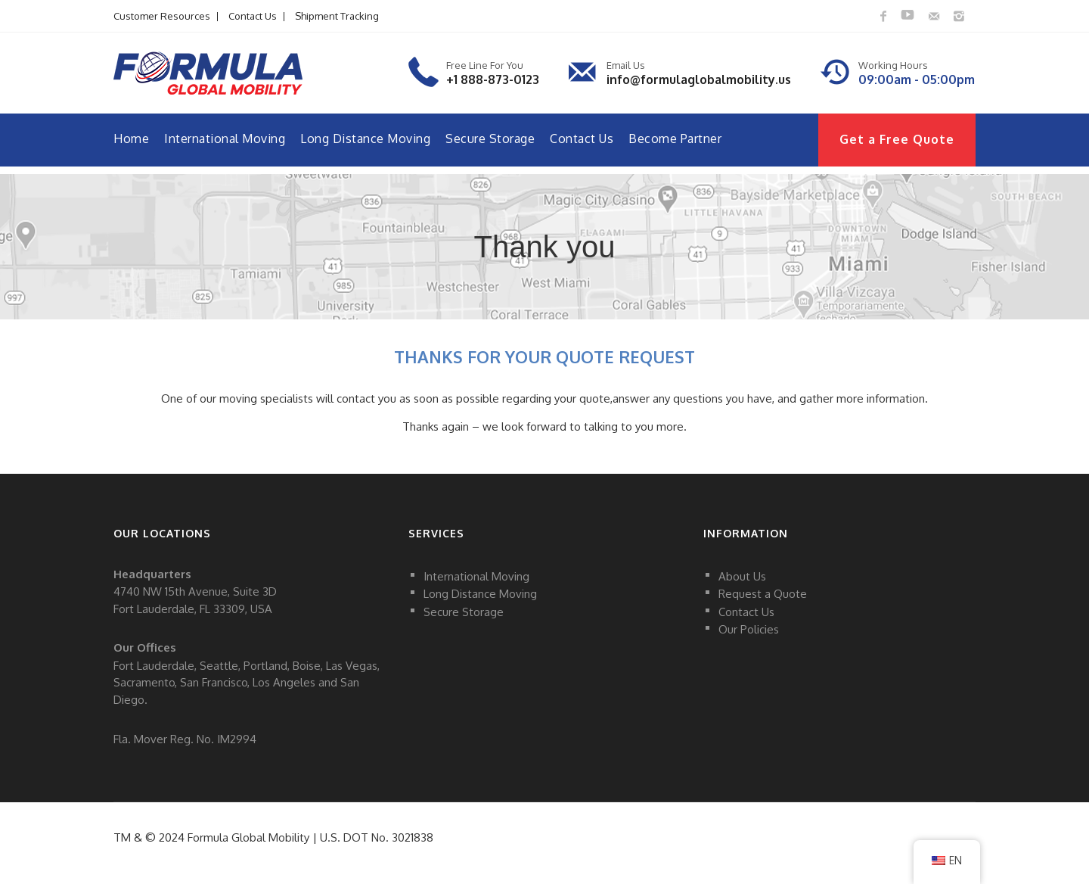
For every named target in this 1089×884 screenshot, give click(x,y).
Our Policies (748, 629)
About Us (742, 575)
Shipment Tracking (337, 16)
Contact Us (252, 16)
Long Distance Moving (365, 138)
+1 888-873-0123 (492, 79)
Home (131, 138)
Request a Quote (762, 594)
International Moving (224, 138)
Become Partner (674, 138)
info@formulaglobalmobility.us (699, 79)
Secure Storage (490, 138)
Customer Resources (161, 16)
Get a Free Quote (896, 139)
